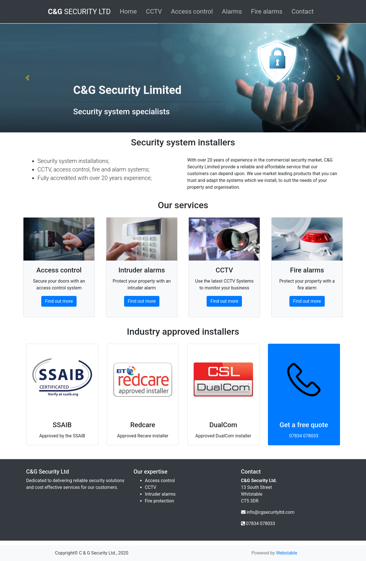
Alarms (232, 11)
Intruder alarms (160, 494)
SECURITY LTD (79, 11)
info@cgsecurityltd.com (270, 512)
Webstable (286, 553)
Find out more (59, 301)
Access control (192, 11)
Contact (302, 11)
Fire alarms (266, 11)
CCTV (154, 11)
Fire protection (159, 501)
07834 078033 (304, 436)
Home (128, 11)
